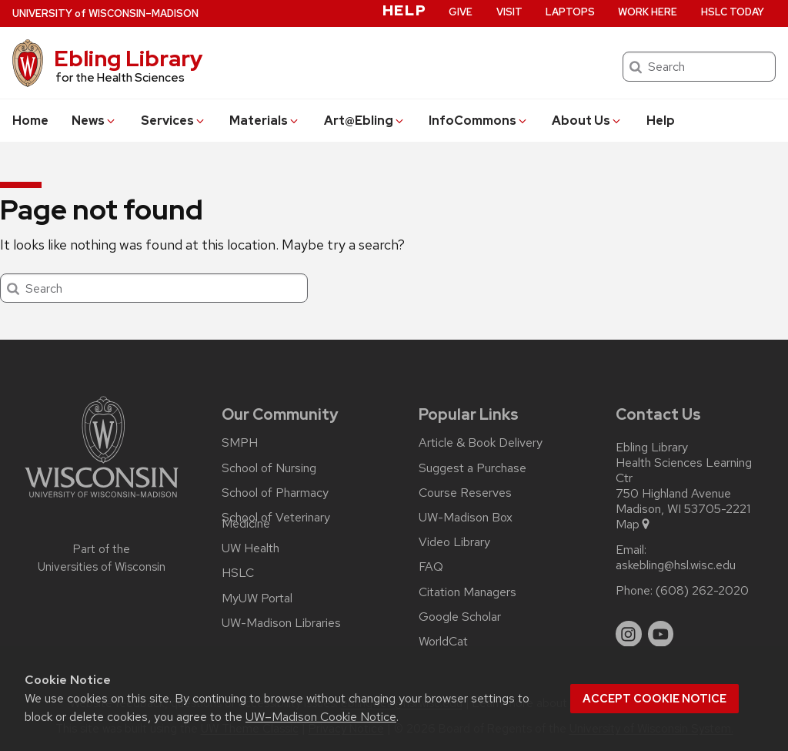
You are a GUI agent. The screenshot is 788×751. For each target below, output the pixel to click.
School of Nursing (269, 468)
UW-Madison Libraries (281, 623)
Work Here (647, 11)
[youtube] (661, 634)
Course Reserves (465, 493)
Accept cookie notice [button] (654, 698)
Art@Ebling (365, 120)
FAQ (431, 567)
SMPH (240, 443)
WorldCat (443, 642)
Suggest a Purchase (472, 468)
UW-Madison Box (466, 518)
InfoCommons (479, 120)
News (94, 120)
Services (173, 120)
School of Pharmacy (275, 493)
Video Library (454, 542)
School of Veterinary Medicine (276, 521)
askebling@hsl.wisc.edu (676, 565)
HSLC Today (732, 11)
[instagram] (629, 634)
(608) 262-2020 (702, 590)
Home (30, 120)
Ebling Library (128, 58)
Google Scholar (460, 617)
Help (660, 120)
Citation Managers (467, 592)
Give (460, 11)
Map (634, 524)
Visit (509, 11)
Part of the (101, 558)
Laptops (570, 11)
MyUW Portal (257, 598)
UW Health (250, 548)
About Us (587, 120)
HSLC (238, 573)
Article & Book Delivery (481, 443)
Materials (264, 120)
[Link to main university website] (102, 500)
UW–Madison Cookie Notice (320, 717)
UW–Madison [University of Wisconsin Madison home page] (105, 13)
